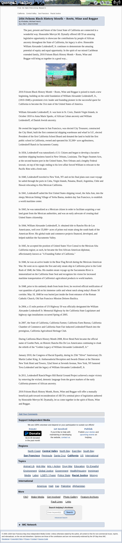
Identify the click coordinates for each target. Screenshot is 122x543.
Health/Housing (78, 470)
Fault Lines (57, 501)
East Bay (76, 451)
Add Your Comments (28, 414)
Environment (30, 470)
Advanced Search (61, 518)
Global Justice (45, 470)
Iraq (57, 486)
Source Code (43, 539)
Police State (64, 475)
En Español (92, 466)
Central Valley (31, 13)
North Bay (65, 451)
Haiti (51, 486)
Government (61, 470)
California (21, 13)
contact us (65, 437)
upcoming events (87, 435)
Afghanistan (78, 486)
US (82, 455)
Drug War (67, 466)
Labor (36, 475)
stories (90, 432)
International (91, 455)
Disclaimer (6, 539)
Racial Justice (55, 13)
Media (27, 475)
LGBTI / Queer (48, 475)
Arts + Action (54, 466)
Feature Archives (90, 497)
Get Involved (53, 497)
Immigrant (93, 470)
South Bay (88, 451)
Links (68, 501)
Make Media (37, 497)
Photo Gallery (70, 497)
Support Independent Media (34, 420)
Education (79, 466)
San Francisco (43, 13)
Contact (34, 539)
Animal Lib (28, 466)
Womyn (94, 475)
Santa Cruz (60, 455)
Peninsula (47, 455)
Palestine (66, 486)
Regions (23, 446)
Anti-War (40, 466)
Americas (42, 486)
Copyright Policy (17, 539)
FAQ (25, 497)
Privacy (27, 539)
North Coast (34, 451)
